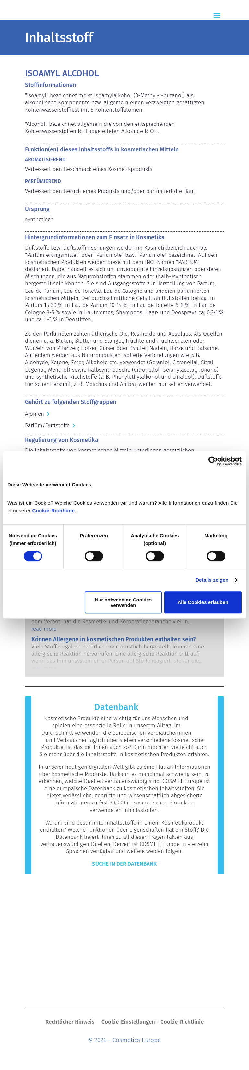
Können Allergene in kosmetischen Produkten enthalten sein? (113, 639)
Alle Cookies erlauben (203, 602)
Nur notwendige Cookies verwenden (123, 602)
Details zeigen (212, 580)
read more (43, 628)
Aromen (34, 413)
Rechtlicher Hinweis (69, 1022)
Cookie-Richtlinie (53, 510)
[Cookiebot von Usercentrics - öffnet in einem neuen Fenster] (213, 461)
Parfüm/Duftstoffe (47, 425)
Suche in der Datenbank (124, 864)
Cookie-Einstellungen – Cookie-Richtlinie (152, 1022)
